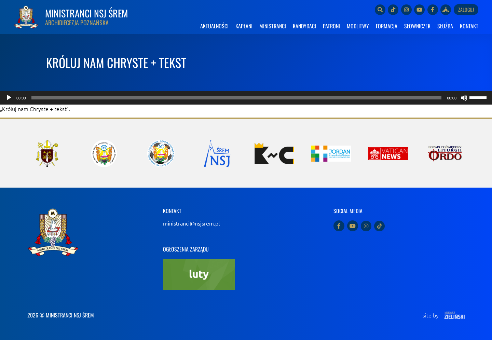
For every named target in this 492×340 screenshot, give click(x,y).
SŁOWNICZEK (417, 26)
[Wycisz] (464, 97)
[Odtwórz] (8, 97)
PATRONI (331, 26)
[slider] (236, 97)
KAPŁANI (243, 26)
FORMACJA (386, 26)
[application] (246, 98)
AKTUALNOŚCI (214, 26)
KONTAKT (469, 26)
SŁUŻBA (445, 26)
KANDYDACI (304, 26)
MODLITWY (358, 26)
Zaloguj (466, 9)
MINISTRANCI (272, 26)
